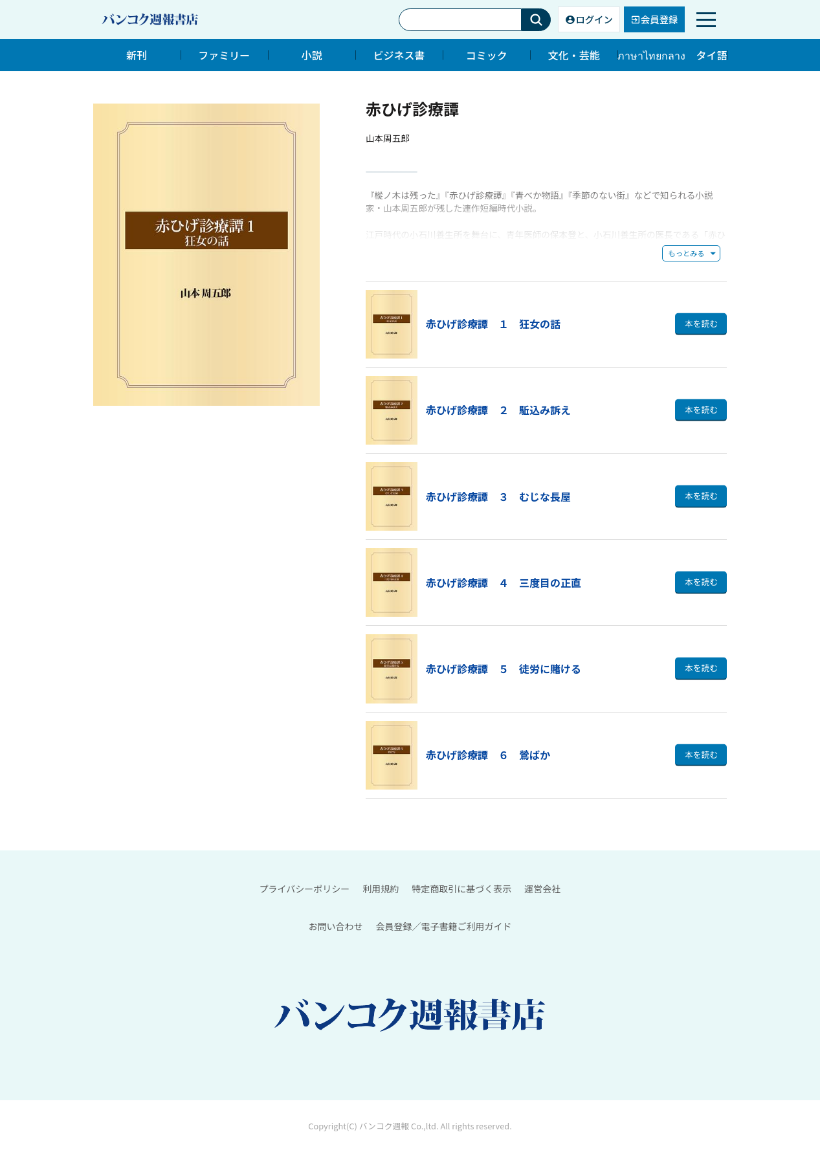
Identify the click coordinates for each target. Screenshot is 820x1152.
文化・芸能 (574, 55)
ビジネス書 (399, 55)
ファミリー (224, 55)
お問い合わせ (336, 926)
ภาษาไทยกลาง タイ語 (672, 55)
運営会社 (542, 888)
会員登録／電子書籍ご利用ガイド (444, 926)
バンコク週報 (384, 1126)
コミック (486, 55)
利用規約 (380, 888)
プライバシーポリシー (305, 888)
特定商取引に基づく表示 (461, 888)
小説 (311, 55)
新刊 (136, 55)
